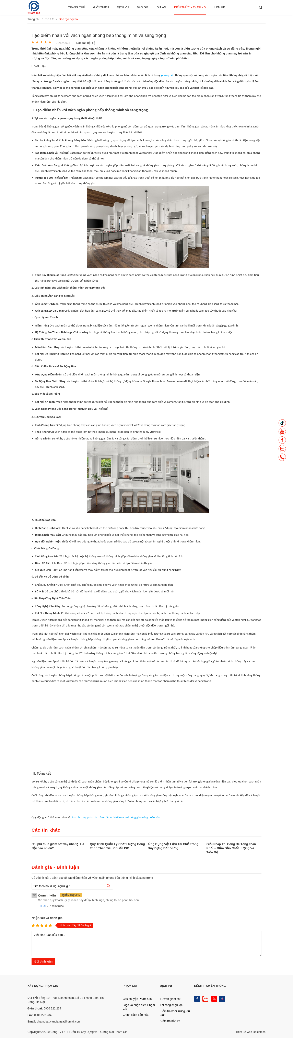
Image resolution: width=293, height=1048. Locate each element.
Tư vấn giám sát (170, 998)
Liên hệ (219, 7)
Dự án (161, 7)
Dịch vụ (123, 7)
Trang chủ (76, 7)
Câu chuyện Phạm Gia (137, 998)
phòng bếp (167, 75)
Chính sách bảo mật (136, 1014)
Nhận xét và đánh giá (47, 918)
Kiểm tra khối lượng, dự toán (175, 1012)
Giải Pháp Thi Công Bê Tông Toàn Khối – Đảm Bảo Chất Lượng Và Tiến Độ (231, 848)
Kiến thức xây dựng (190, 7)
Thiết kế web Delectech (251, 1032)
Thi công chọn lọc (171, 1005)
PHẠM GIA (130, 985)
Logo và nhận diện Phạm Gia (139, 1006)
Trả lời (42, 905)
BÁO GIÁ (143, 7)
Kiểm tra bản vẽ (170, 1021)
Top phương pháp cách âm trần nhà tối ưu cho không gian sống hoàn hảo (116, 817)
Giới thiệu (101, 7)
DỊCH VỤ (166, 985)
